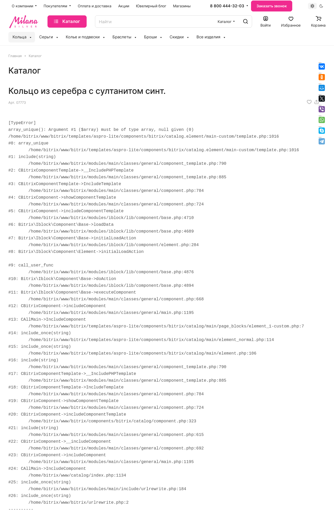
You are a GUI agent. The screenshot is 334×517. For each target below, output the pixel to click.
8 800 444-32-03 (227, 6)
